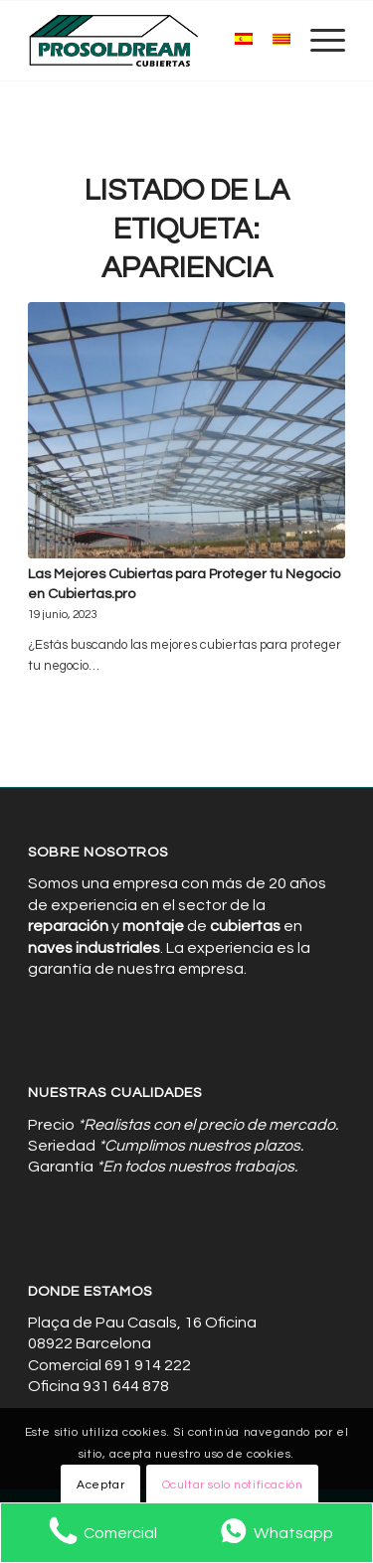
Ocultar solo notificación (232, 1485)
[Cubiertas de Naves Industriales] (154, 40)
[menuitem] (317, 40)
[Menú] (317, 40)
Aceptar (100, 1485)
